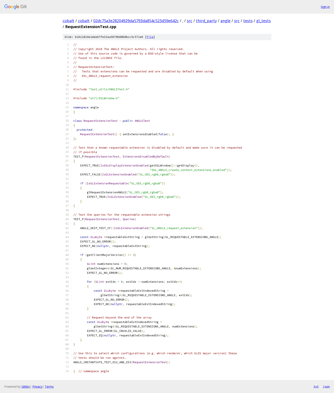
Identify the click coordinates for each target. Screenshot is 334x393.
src (189, 20)
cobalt (68, 20)
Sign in (325, 7)
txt (316, 386)
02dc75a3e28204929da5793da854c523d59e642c (136, 20)
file (150, 37)
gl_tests (263, 20)
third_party (206, 20)
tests (248, 20)
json (326, 386)
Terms (49, 386)
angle (225, 20)
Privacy (37, 386)
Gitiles (26, 386)
